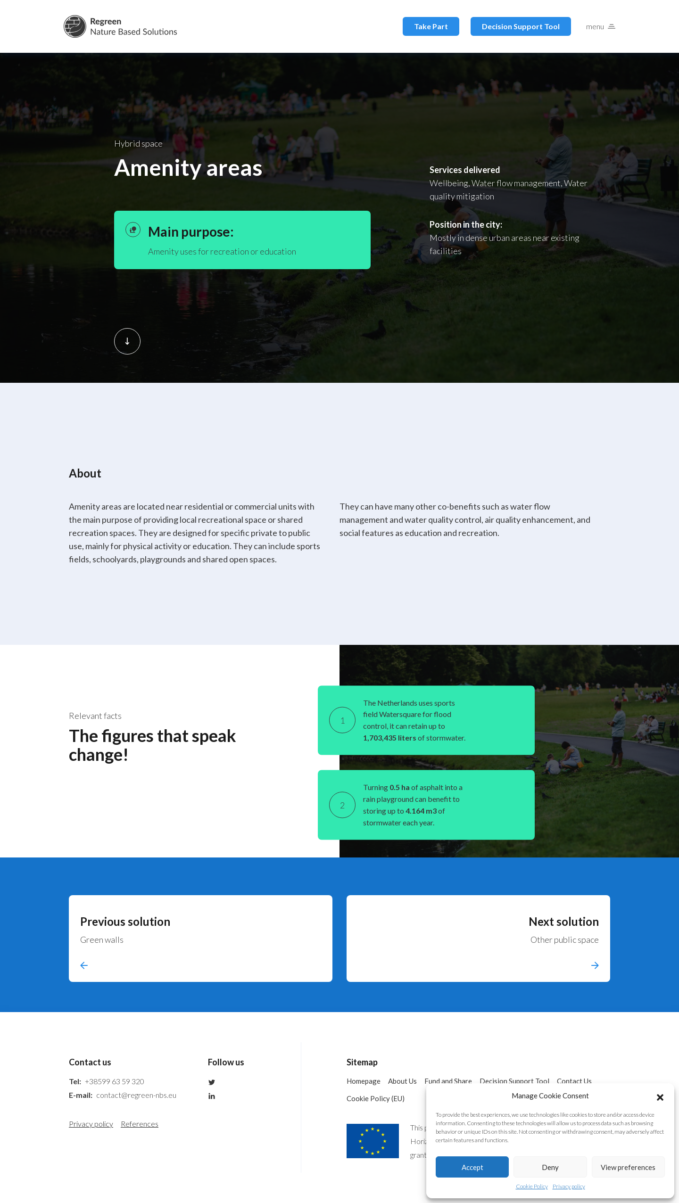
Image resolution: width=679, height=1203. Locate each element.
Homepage (364, 1081)
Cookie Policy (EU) (376, 1098)
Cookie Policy (532, 1186)
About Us (402, 1081)
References (139, 1123)
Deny (550, 1167)
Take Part (431, 26)
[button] (660, 1096)
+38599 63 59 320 (114, 1081)
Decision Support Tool (521, 26)
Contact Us (574, 1081)
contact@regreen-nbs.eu (136, 1094)
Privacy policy (569, 1186)
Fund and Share (448, 1081)
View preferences (628, 1167)
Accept (472, 1167)
